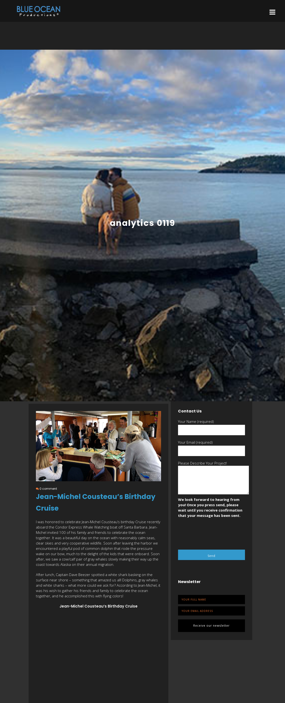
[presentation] (215, 532)
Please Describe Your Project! (202, 463)
